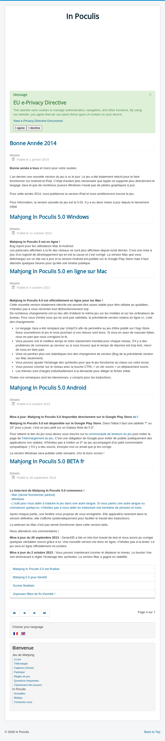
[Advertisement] (82, 57)
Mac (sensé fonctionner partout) (33, 495)
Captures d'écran (24, 667)
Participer (19, 672)
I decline (34, 128)
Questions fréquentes (26, 680)
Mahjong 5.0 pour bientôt (30, 577)
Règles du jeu (22, 676)
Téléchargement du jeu (37, 438)
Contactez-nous (23, 702)
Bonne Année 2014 (33, 143)
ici (142, 317)
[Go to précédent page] (25, 613)
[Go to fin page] (45, 613)
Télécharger (21, 663)
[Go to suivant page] (35, 613)
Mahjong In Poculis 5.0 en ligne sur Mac (58, 271)
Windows (18, 499)
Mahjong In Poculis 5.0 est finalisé (36, 569)
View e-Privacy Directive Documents (38, 121)
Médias (18, 697)
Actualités (19, 693)
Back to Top (152, 732)
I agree (20, 128)
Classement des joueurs (28, 685)
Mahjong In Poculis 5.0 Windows (49, 216)
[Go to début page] (15, 613)
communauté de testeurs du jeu (110, 434)
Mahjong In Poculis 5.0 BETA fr (47, 461)
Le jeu (17, 659)
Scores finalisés (23, 585)
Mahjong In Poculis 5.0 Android (48, 387)
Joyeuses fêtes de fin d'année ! (34, 594)
